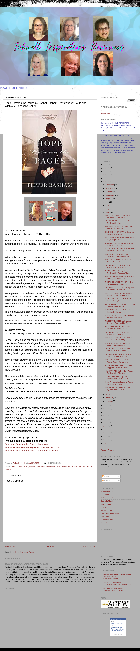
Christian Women (116, 631)
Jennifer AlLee (106, 510)
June (108, 205)
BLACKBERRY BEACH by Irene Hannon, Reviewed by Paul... (117, 328)
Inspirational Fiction (117, 627)
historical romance (48, 467)
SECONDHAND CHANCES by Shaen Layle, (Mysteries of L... (120, 239)
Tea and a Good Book (112, 582)
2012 (105, 433)
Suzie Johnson (106, 523)
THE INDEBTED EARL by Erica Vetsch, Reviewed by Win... (117, 266)
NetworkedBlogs (116, 619)
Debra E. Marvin (107, 501)
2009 (105, 443)
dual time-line (34, 467)
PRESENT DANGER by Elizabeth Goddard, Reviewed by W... (118, 322)
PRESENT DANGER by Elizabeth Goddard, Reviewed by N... (118, 339)
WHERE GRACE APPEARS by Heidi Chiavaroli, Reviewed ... (119, 250)
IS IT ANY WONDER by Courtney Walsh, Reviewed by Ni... (118, 344)
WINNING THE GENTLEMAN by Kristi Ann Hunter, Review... (120, 227)
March (108, 394)
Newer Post (11, 546)
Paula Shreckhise (63, 467)
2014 (105, 426)
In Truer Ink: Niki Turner (113, 589)
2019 (105, 409)
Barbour (14, 467)
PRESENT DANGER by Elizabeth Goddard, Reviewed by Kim (118, 294)
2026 (105, 164)
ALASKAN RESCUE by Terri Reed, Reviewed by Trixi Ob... (119, 372)
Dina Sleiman (106, 504)
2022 (105, 178)
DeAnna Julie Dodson (109, 498)
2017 (105, 416)
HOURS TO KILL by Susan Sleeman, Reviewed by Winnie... (119, 316)
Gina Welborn (106, 507)
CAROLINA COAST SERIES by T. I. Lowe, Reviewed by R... (119, 244)
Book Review (23, 467)
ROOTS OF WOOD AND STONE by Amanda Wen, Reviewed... (119, 283)
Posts (105, 476)
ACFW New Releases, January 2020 (117, 585)
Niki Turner (105, 517)
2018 (105, 412)
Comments (107, 481)
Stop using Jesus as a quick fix (114, 591)
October (109, 192)
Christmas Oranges (110, 578)
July (107, 202)
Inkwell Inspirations (117, 623)
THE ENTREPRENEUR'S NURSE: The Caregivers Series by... (119, 355)
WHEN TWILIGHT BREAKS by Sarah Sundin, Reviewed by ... (120, 305)
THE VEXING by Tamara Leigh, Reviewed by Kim (117, 222)
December (110, 185)
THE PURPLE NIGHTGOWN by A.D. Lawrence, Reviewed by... (119, 289)
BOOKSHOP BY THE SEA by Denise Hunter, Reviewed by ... (119, 311)
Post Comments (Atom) (24, 552)
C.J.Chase (105, 495)
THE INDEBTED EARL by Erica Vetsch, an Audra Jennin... (117, 350)
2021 (105, 182)
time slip (82, 467)
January (109, 401)
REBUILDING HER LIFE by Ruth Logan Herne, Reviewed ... (118, 300)
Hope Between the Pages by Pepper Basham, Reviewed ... (119, 383)
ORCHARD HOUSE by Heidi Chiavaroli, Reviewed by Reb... (118, 255)
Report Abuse (107, 450)
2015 (105, 422)
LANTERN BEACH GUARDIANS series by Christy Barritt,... (118, 216)
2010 (105, 440)
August (109, 199)
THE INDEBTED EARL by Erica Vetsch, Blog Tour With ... (117, 333)
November (110, 188)
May (107, 209)
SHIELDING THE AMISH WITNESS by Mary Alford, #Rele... (119, 389)
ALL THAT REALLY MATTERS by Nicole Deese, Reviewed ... (118, 261)
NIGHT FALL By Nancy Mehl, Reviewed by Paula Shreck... (117, 378)
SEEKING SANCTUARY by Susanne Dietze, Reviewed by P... (119, 233)
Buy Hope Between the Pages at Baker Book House (32, 450)
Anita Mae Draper (108, 492)
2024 (105, 171)
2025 (105, 168)
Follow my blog (118, 634)
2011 (105, 436)
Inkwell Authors (107, 113)
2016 (105, 419)
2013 (105, 429)
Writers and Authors (117, 629)
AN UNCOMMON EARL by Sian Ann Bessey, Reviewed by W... (119, 278)
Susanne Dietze (107, 520)
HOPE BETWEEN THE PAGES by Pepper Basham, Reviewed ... (118, 366)
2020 (105, 405)
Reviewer (74, 467)
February (109, 398)
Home (50, 546)
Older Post (89, 546)
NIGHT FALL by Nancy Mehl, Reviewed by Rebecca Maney (118, 272)
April (108, 212)
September (110, 195)
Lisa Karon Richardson (110, 513)
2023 (105, 175)
